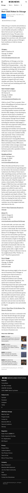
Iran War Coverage (6, 385)
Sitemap (3, 426)
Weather (16, 5)
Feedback (4, 474)
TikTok (3, 405)
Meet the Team (5, 414)
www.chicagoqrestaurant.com (10, 58)
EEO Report (4, 441)
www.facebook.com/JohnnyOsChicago (13, 221)
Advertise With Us (6, 421)
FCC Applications (6, 438)
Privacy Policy (5, 448)
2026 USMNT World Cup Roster (9, 390)
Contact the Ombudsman (8, 477)
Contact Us (4, 419)
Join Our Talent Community (8, 469)
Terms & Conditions (6, 424)
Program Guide (5, 416)
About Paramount (6, 465)
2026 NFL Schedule (6, 388)
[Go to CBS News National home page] (14, 2)
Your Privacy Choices (6, 453)
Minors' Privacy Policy (7, 458)
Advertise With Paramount (8, 467)
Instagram (4, 402)
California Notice (5, 450)
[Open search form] (26, 1)
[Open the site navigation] (5, 1)
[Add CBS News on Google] (8, 20)
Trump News (4, 383)
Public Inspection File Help (8, 436)
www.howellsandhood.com (9, 162)
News (11, 5)
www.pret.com (6, 266)
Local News (4, 9)
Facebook (4, 400)
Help (2, 472)
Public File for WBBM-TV (7, 433)
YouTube (3, 397)
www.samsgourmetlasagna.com (11, 99)
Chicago (3, 5)
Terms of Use (4, 455)
